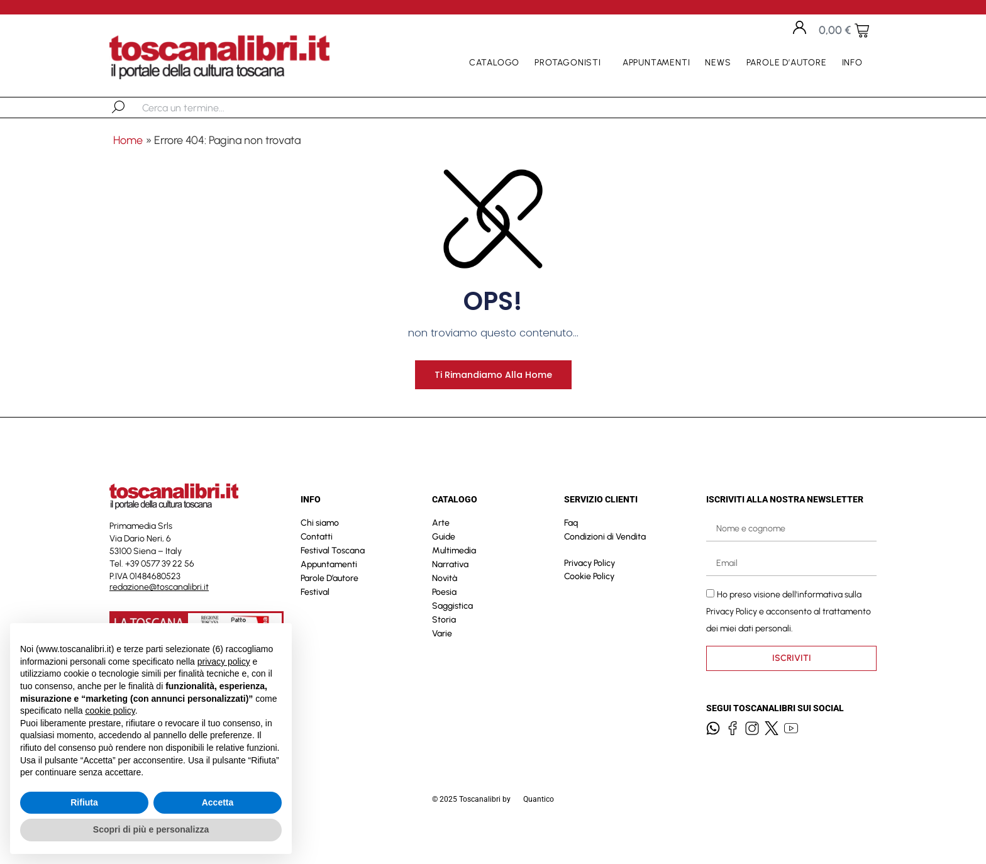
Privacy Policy (589, 589)
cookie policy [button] (110, 711)
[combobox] (207, 107)
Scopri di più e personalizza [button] (151, 829)
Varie (442, 660)
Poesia (444, 618)
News (718, 62)
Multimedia (454, 577)
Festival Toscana (333, 577)
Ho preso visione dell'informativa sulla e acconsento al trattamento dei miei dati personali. (788, 638)
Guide (443, 563)
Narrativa (450, 590)
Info (855, 63)
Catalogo (494, 62)
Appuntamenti (656, 62)
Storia (444, 646)
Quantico (538, 825)
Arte (441, 549)
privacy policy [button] (223, 661)
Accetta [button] (218, 802)
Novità (444, 604)
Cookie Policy (589, 602)
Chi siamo (320, 549)
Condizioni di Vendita (605, 563)
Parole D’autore (786, 62)
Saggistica (452, 632)
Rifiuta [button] (84, 802)
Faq (571, 549)
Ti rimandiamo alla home (493, 400)
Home (128, 140)
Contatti (317, 563)
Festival (315, 618)
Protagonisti (571, 63)
